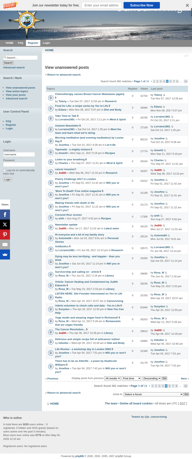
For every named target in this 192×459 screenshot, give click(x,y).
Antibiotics (61, 246)
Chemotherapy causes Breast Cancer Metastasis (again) (89, 94)
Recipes (110, 153)
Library (109, 275)
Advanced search (14, 67)
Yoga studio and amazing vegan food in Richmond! (86, 317)
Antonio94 (64, 238)
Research (111, 101)
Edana (62, 109)
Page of (141, 81)
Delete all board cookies (136, 403)
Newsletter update (66, 224)
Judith (62, 172)
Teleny (62, 101)
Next (184, 378)
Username (9, 150)
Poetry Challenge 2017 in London (75, 179)
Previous (52, 378)
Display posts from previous (96, 378)
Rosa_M (63, 275)
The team (111, 403)
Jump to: (118, 394)
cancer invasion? (65, 169)
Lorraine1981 (66, 119)
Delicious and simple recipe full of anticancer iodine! (87, 339)
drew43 (62, 153)
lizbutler (63, 342)
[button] (96, 5)
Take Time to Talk (65, 115)
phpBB (79, 456)
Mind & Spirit (118, 119)
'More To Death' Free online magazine (78, 191)
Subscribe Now (141, 5)
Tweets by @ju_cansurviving (149, 416)
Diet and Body (112, 109)
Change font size (186, 56)
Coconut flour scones (68, 214)
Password (9, 160)
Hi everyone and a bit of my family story (79, 234)
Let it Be (110, 144)
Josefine (63, 144)
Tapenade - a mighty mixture (72, 149)
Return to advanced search (64, 74)
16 (185, 81)
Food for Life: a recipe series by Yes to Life (81, 105)
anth (61, 218)
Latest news (111, 228)
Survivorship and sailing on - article (77, 271)
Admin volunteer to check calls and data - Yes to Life (87, 305)
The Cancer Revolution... (70, 329)
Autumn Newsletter (67, 125)
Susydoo (63, 309)
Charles (63, 163)
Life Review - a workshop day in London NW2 (83, 349)
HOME (49, 50)
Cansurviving (115, 300)
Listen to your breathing (70, 159)
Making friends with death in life (74, 202)
